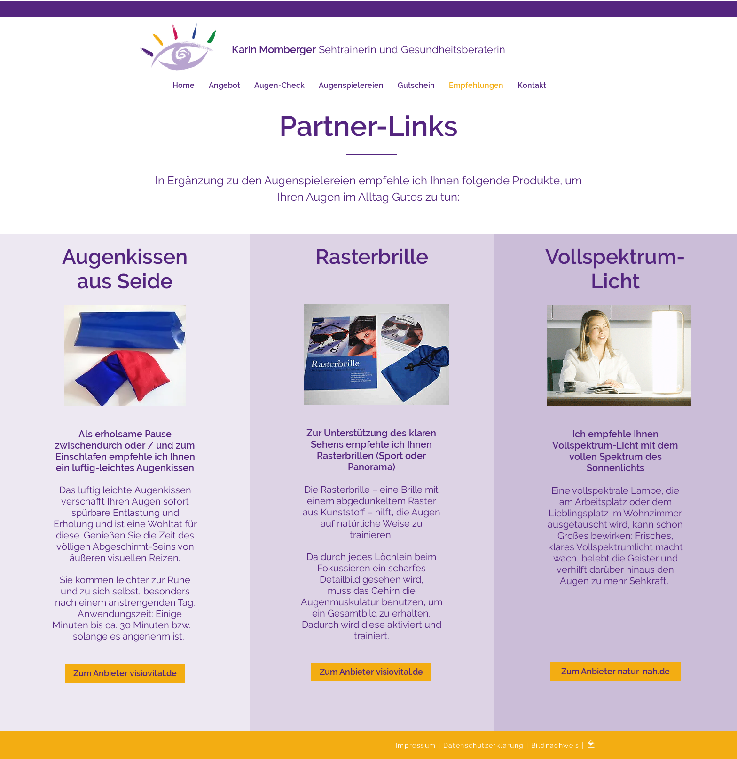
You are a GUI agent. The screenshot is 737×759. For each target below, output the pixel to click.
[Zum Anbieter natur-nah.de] (615, 671)
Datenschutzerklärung (484, 745)
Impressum (417, 745)
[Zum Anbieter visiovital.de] (125, 673)
